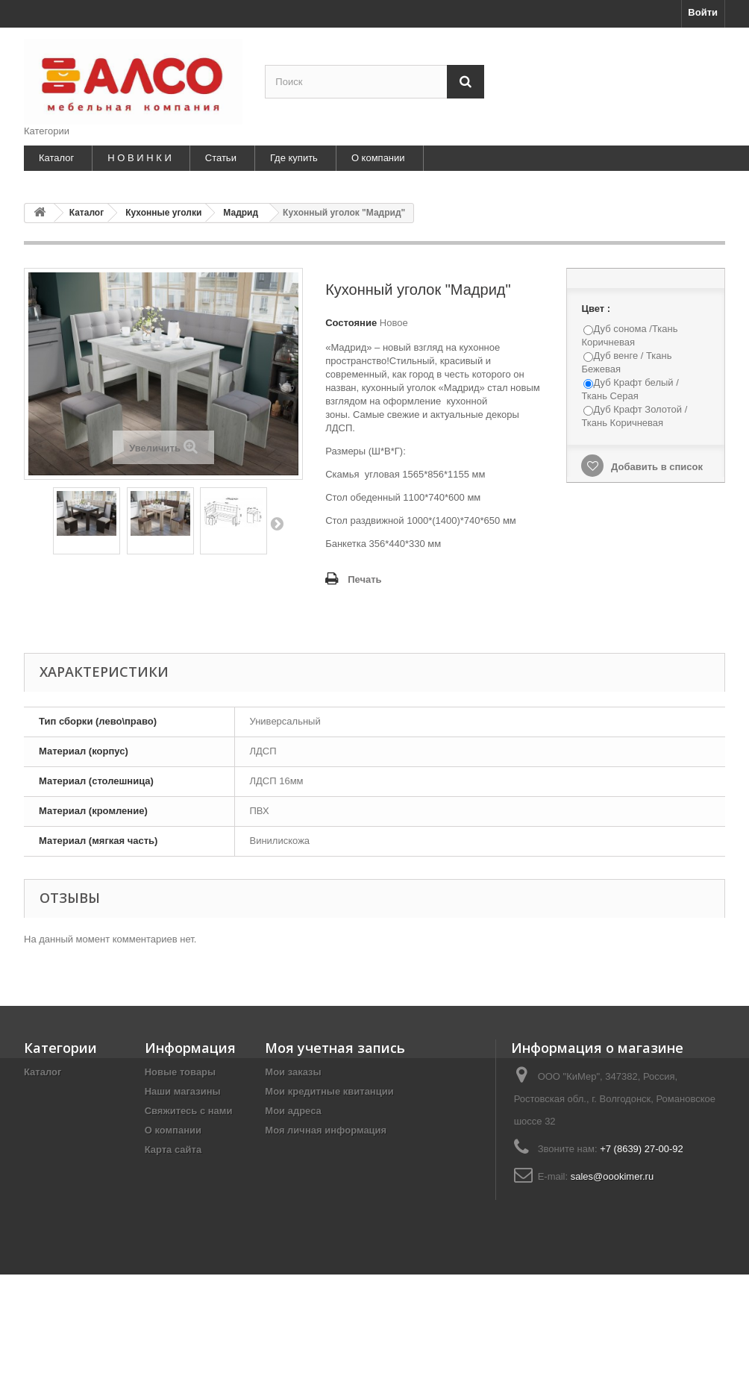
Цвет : (596, 308)
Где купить (294, 157)
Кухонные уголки (163, 212)
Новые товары (180, 1072)
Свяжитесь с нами (189, 1110)
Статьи (220, 157)
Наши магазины (183, 1091)
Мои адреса (293, 1110)
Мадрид (240, 212)
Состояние (351, 322)
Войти (703, 12)
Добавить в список (655, 466)
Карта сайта (173, 1149)
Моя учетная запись (335, 1048)
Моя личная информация (325, 1130)
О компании (378, 157)
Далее (276, 523)
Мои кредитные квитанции (329, 1091)
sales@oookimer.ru (612, 1176)
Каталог (56, 157)
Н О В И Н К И (139, 157)
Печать (364, 579)
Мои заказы (293, 1072)
